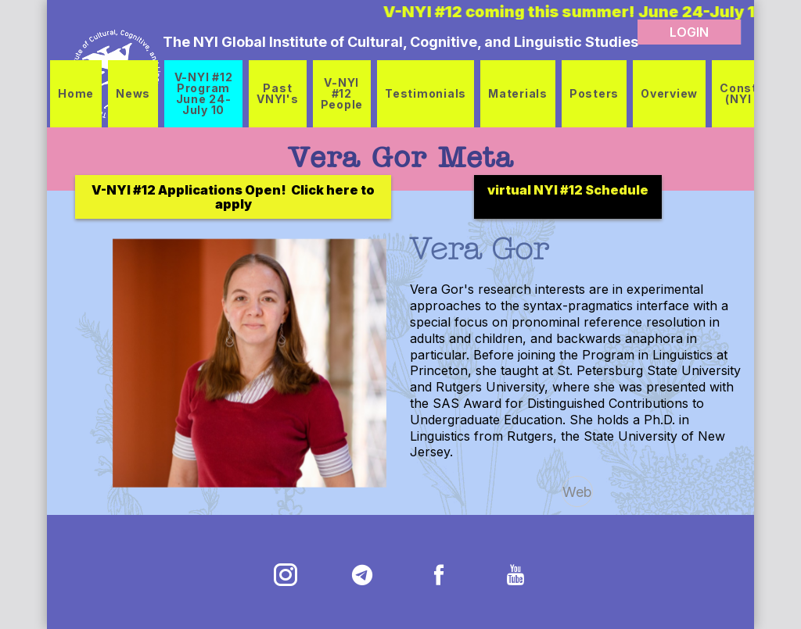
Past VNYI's (278, 93)
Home (76, 93)
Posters (594, 93)
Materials (518, 93)
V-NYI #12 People (342, 93)
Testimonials (425, 93)
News (133, 93)
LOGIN (689, 32)
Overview (669, 93)
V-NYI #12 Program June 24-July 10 (203, 93)
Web (577, 492)
